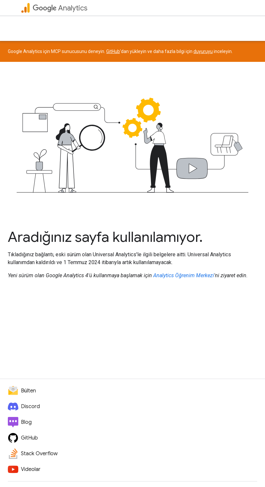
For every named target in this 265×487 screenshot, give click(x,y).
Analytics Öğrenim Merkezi (183, 275)
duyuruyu (203, 51)
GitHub (113, 51)
